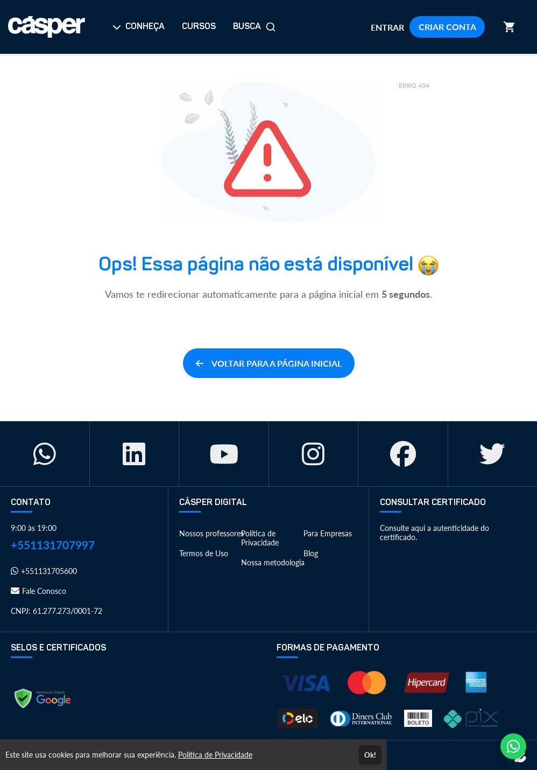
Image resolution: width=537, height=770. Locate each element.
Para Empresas (327, 533)
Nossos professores (211, 533)
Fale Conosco (38, 591)
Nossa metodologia (273, 562)
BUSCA (254, 27)
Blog (310, 553)
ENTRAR (387, 27)
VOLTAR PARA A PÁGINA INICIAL (269, 363)
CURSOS (199, 27)
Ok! (370, 755)
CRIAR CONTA (447, 27)
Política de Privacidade (260, 538)
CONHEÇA (138, 27)
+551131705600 (44, 571)
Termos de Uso (203, 553)
